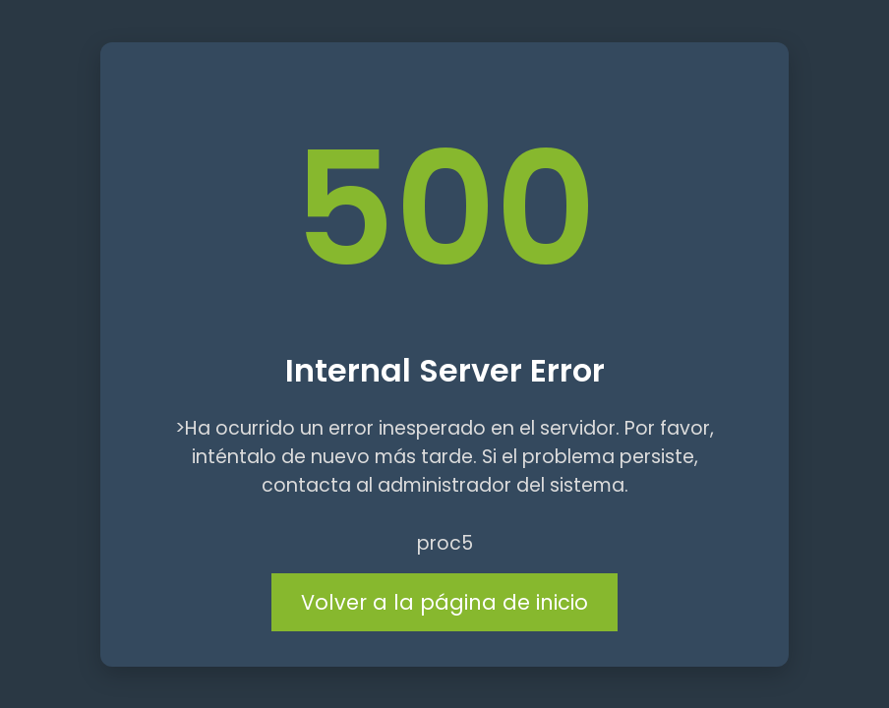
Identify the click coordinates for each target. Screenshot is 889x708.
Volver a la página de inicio (444, 602)
